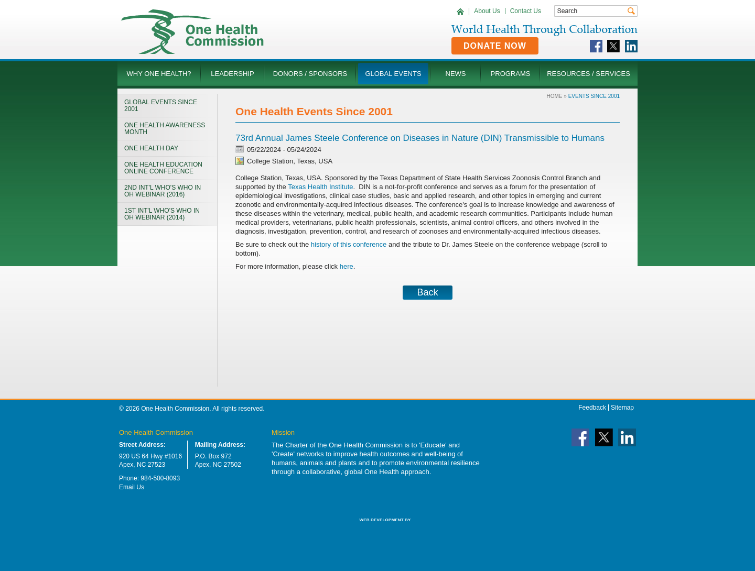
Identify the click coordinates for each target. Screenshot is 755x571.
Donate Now (494, 45)
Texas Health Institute (320, 187)
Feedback (592, 407)
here (346, 266)
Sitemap (622, 407)
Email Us (131, 487)
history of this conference (349, 244)
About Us (487, 11)
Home (555, 96)
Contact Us (525, 11)
